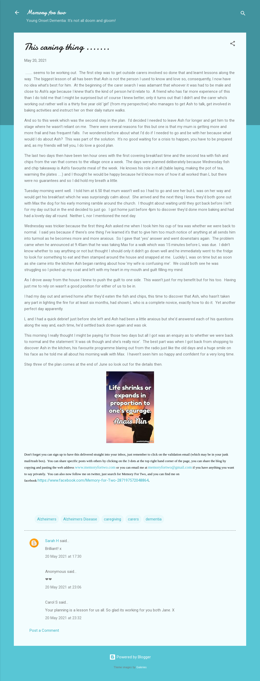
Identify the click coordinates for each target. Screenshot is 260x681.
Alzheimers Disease (80, 519)
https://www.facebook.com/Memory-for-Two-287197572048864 (93, 480)
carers (133, 519)
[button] (232, 44)
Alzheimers (46, 519)
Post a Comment (44, 630)
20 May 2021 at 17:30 (63, 556)
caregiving (112, 519)
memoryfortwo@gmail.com (170, 467)
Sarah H (52, 540)
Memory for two (46, 12)
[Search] (243, 14)
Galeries (141, 667)
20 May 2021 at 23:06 (63, 587)
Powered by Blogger (130, 657)
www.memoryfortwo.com (95, 467)
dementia (154, 519)
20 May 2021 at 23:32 (63, 618)
